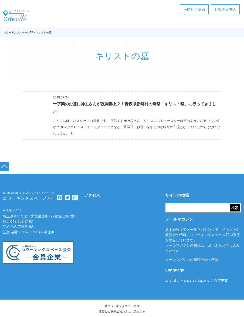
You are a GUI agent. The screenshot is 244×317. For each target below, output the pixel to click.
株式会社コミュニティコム (128, 311)
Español (203, 280)
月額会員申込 (225, 9)
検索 (234, 207)
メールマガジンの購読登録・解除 (191, 259)
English (171, 280)
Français (187, 280)
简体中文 (221, 280)
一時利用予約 (194, 9)
